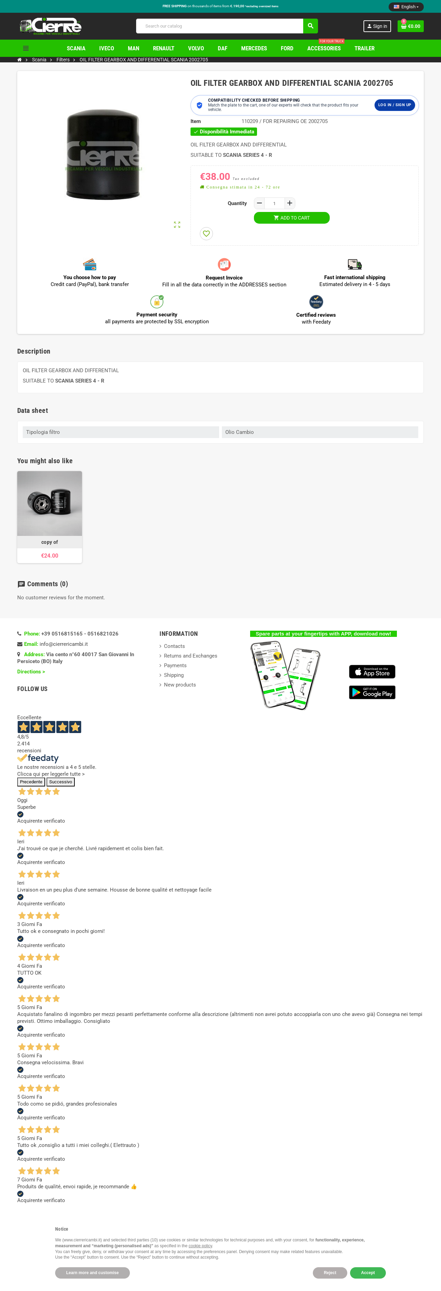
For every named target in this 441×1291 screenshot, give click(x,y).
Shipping (174, 675)
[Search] (227, 26)
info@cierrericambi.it (64, 644)
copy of (49, 542)
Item (196, 121)
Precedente (31, 781)
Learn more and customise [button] (92, 1272)
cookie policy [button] (200, 1245)
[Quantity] (274, 203)
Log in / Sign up (394, 105)
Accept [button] (368, 1272)
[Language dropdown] (406, 6)
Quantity (237, 203)
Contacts (174, 646)
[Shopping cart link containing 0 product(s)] (411, 26)
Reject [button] (330, 1272)
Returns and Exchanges (190, 656)
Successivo (60, 781)
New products (180, 685)
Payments (175, 665)
